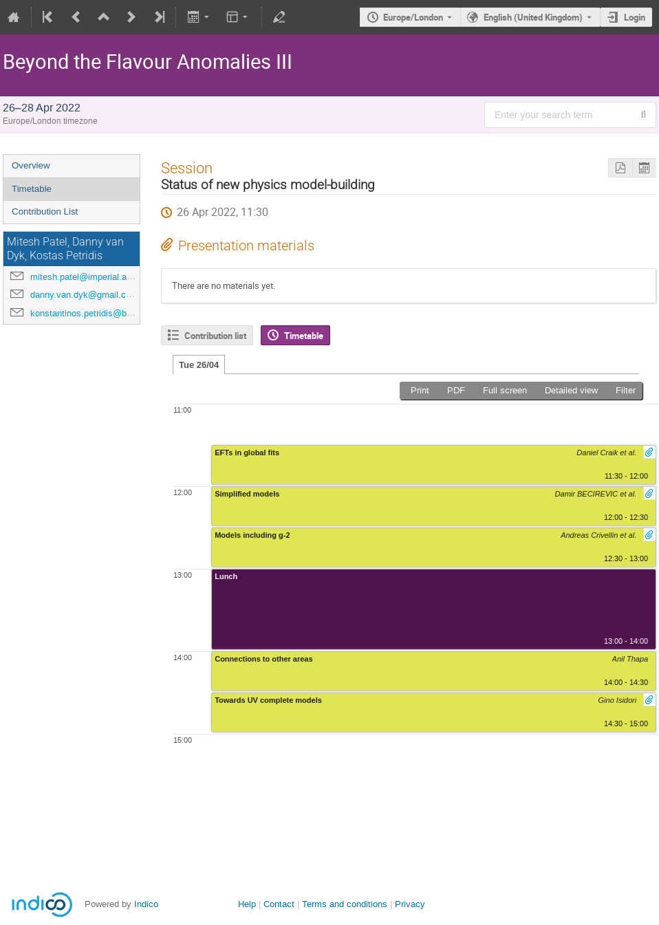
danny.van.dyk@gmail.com (84, 295)
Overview (31, 165)
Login (634, 17)
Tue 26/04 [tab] (199, 365)
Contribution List (45, 211)
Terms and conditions (344, 904)
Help (247, 904)
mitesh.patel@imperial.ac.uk (87, 277)
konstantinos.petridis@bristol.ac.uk (100, 313)
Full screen (505, 390)
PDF (456, 390)
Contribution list (215, 335)
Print (420, 390)
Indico (146, 904)
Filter (626, 390)
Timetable (32, 189)
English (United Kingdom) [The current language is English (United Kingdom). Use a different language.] (533, 17)
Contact (278, 904)
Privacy (410, 904)
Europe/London (413, 17)
